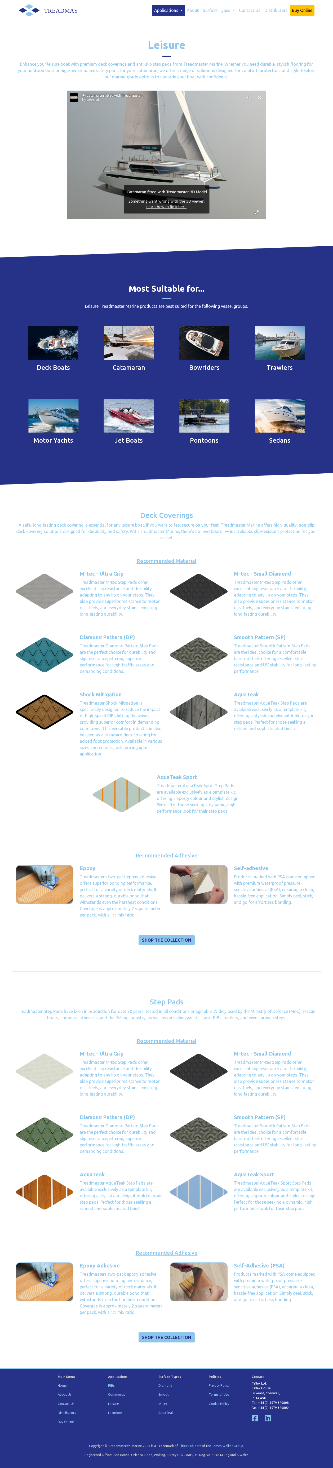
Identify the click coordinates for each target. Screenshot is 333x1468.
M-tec (162, 1403)
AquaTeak (166, 1412)
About (193, 10)
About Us (65, 1394)
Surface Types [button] (217, 10)
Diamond (165, 1385)
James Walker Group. (228, 1446)
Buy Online (302, 10)
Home (62, 1385)
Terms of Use (219, 1394)
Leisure (113, 1403)
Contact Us (249, 10)
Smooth (164, 1394)
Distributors (276, 10)
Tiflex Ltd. (186, 1446)
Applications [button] (166, 10)
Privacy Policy (219, 1385)
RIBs (111, 1385)
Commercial (117, 1394)
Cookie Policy (219, 1403)
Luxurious (115, 1412)
